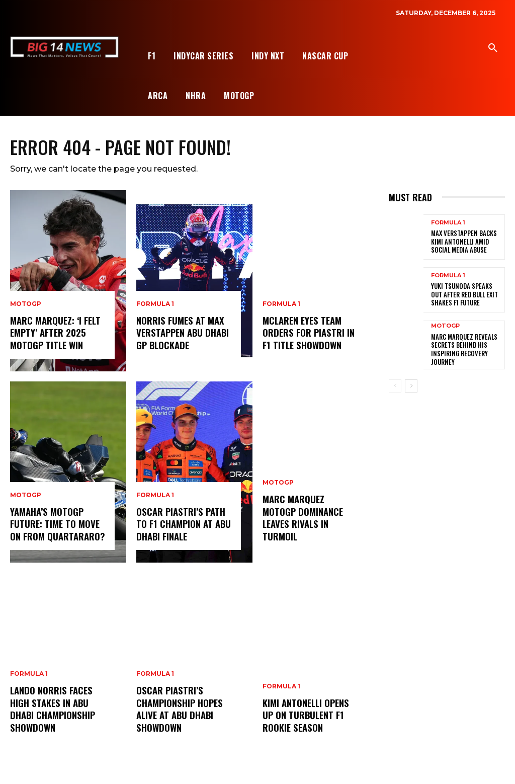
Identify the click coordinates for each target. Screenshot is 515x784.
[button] (493, 48)
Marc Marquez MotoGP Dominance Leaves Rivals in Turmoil (311, 524)
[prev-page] (395, 385)
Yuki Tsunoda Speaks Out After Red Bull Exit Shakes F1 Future (466, 295)
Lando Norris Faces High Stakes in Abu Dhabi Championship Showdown (52, 710)
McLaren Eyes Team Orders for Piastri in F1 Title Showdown (308, 333)
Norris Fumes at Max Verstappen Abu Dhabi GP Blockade (181, 333)
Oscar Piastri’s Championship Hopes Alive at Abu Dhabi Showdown (178, 710)
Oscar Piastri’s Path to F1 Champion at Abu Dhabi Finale (182, 524)
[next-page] (411, 385)
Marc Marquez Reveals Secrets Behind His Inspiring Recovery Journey (461, 349)
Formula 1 (29, 676)
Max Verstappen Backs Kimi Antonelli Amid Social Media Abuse (462, 242)
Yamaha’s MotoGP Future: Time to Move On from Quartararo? (57, 524)
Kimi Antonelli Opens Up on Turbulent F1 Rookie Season (305, 715)
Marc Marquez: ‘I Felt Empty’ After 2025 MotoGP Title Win (55, 333)
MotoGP (25, 305)
